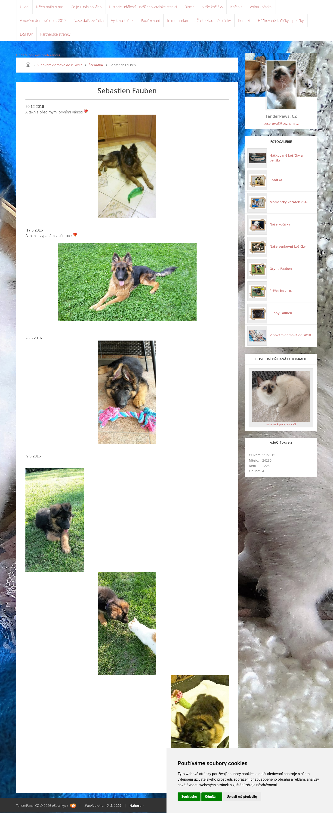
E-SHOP (26, 34)
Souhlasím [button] (189, 796)
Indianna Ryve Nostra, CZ (281, 424)
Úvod (24, 6)
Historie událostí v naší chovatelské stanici (143, 6)
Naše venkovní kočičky (288, 247)
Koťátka (236, 6)
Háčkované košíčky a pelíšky (281, 20)
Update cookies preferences (38, 55)
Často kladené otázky (214, 20)
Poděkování (150, 20)
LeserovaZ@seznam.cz (281, 124)
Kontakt (244, 20)
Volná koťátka (260, 6)
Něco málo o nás (49, 6)
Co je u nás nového (86, 6)
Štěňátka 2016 (281, 291)
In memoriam (178, 20)
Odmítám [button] (212, 796)
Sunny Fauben (281, 313)
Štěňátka (96, 65)
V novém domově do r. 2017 (43, 20)
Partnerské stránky (55, 34)
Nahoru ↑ (137, 806)
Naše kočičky (212, 6)
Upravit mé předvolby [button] (242, 796)
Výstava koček (122, 20)
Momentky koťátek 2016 (289, 202)
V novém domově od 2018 (290, 335)
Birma (189, 6)
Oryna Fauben (281, 269)
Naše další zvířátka (89, 20)
